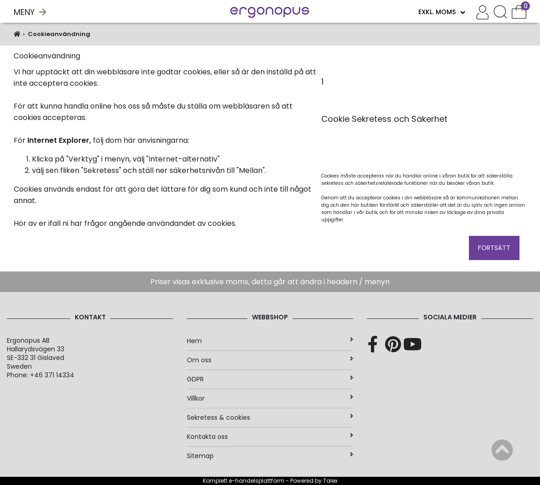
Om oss (270, 360)
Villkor (270, 398)
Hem (270, 340)
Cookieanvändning (59, 34)
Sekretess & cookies (270, 417)
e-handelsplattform (256, 481)
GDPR (270, 379)
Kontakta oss (270, 436)
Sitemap (270, 455)
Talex (330, 481)
